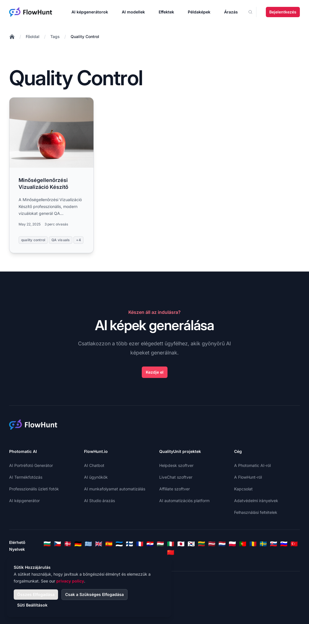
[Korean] (191, 543)
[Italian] (170, 543)
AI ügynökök (96, 477)
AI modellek (133, 11)
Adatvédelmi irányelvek (256, 500)
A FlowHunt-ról (248, 477)
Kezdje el (155, 372)
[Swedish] (263, 543)
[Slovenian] (283, 543)
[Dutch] (222, 543)
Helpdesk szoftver (176, 465)
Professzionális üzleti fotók (34, 488)
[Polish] (232, 543)
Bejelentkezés (282, 11)
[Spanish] (108, 543)
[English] (98, 543)
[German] (78, 543)
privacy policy (70, 581)
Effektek (166, 11)
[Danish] (67, 543)
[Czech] (57, 543)
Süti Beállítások (32, 605)
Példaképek (199, 11)
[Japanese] (181, 543)
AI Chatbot (94, 465)
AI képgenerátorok (89, 11)
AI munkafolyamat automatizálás (114, 488)
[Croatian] (150, 543)
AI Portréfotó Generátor (31, 465)
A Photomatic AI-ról (252, 465)
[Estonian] (119, 543)
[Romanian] (253, 543)
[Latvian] (211, 543)
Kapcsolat (243, 488)
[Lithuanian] (201, 543)
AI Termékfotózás (25, 477)
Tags (55, 36)
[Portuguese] (242, 543)
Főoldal (32, 36)
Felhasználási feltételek (255, 512)
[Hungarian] (160, 543)
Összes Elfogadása (36, 594)
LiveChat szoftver (175, 477)
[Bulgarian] (47, 543)
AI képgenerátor (24, 500)
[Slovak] (273, 543)
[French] (139, 543)
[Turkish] (294, 543)
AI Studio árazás (99, 500)
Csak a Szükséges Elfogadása (94, 594)
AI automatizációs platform (184, 500)
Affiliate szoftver (174, 488)
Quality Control (85, 36)
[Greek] (88, 543)
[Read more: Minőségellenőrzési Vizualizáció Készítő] (51, 175)
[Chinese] (170, 552)
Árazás (231, 11)
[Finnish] (129, 543)
